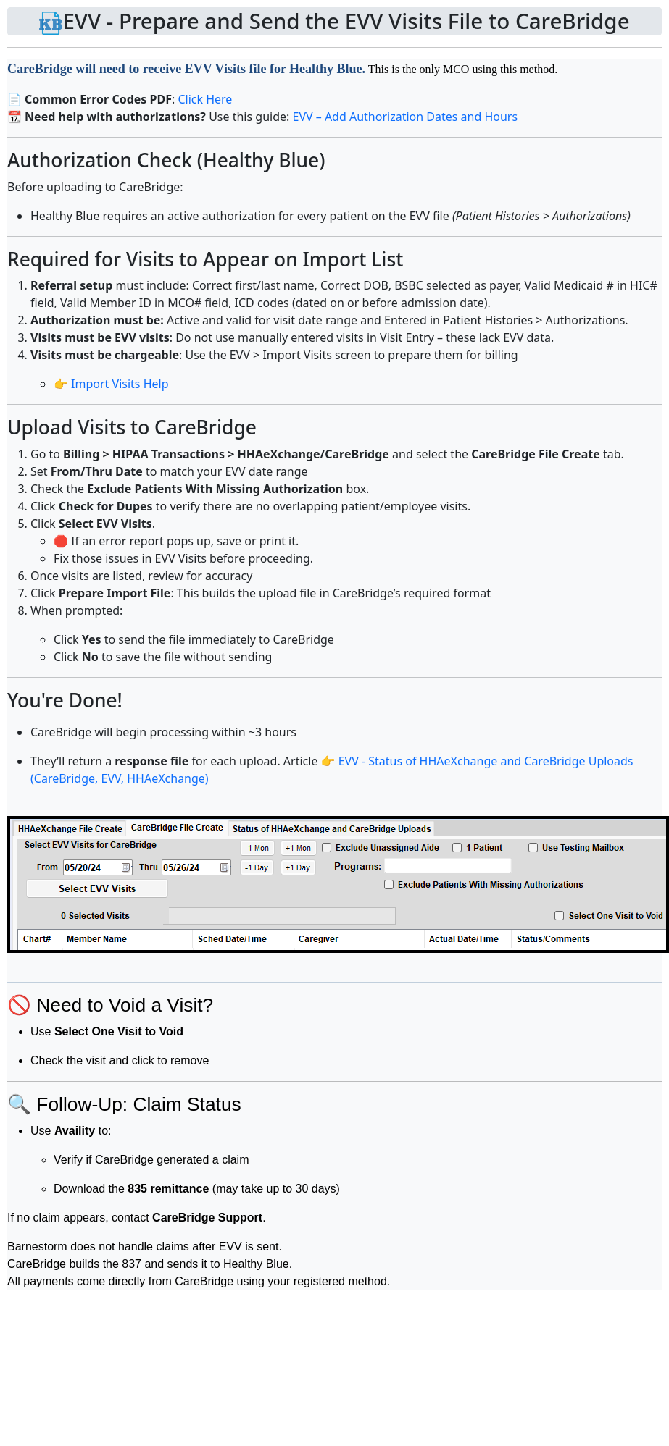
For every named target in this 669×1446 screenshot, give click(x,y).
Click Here (205, 99)
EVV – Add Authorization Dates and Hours (405, 117)
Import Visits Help (119, 384)
